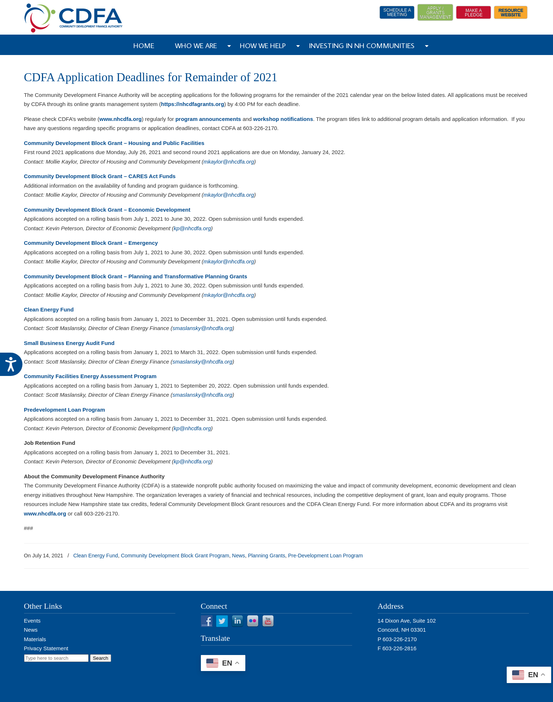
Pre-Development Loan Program (325, 555)
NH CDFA (73, 18)
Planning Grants (266, 555)
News (238, 555)
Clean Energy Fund (95, 555)
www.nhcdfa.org (45, 513)
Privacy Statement (46, 648)
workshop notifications (283, 119)
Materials (35, 639)
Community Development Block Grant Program (175, 555)
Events (32, 620)
